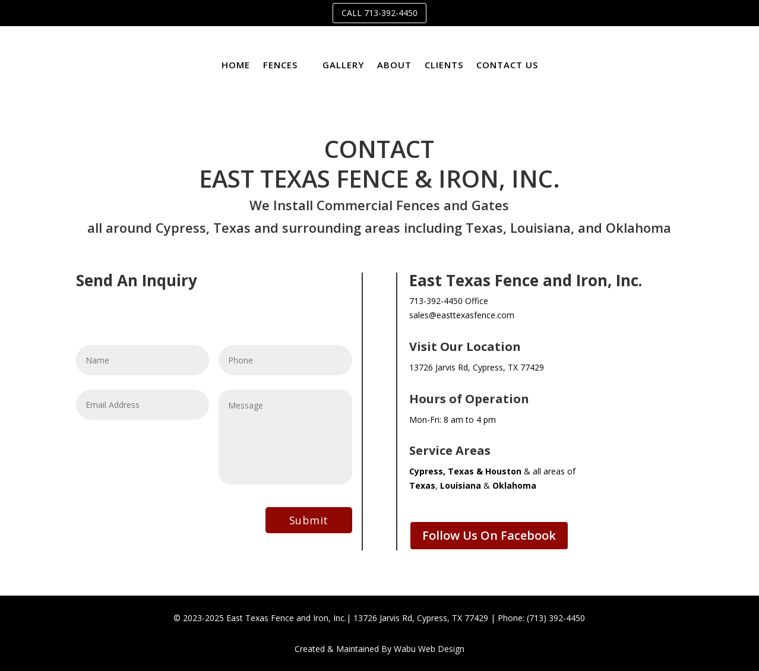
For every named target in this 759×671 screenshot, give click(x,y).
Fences (280, 65)
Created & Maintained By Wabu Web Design (379, 648)
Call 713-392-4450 (379, 12)
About (394, 65)
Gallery (343, 65)
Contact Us (507, 65)
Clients (444, 65)
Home (236, 65)
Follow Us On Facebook (489, 535)
